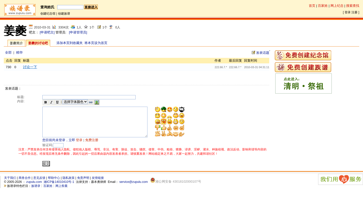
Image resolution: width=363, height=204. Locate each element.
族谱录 (35, 192)
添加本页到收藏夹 (69, 43)
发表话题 (262, 53)
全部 (8, 52)
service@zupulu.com (133, 188)
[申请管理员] (78, 32)
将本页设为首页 (95, 43)
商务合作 (25, 184)
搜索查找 (352, 6)
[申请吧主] (47, 32)
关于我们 (10, 184)
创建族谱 (64, 13)
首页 (312, 6)
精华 (19, 52)
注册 (354, 12)
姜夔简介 (16, 43)
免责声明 (83, 184)
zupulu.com (34, 188)
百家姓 (323, 6)
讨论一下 (30, 67)
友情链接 (98, 184)
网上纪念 (337, 6)
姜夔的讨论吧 (38, 43)
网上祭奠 (61, 192)
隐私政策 (69, 184)
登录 (348, 12)
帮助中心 (54, 184)
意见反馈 (39, 184)
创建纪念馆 (47, 13)
